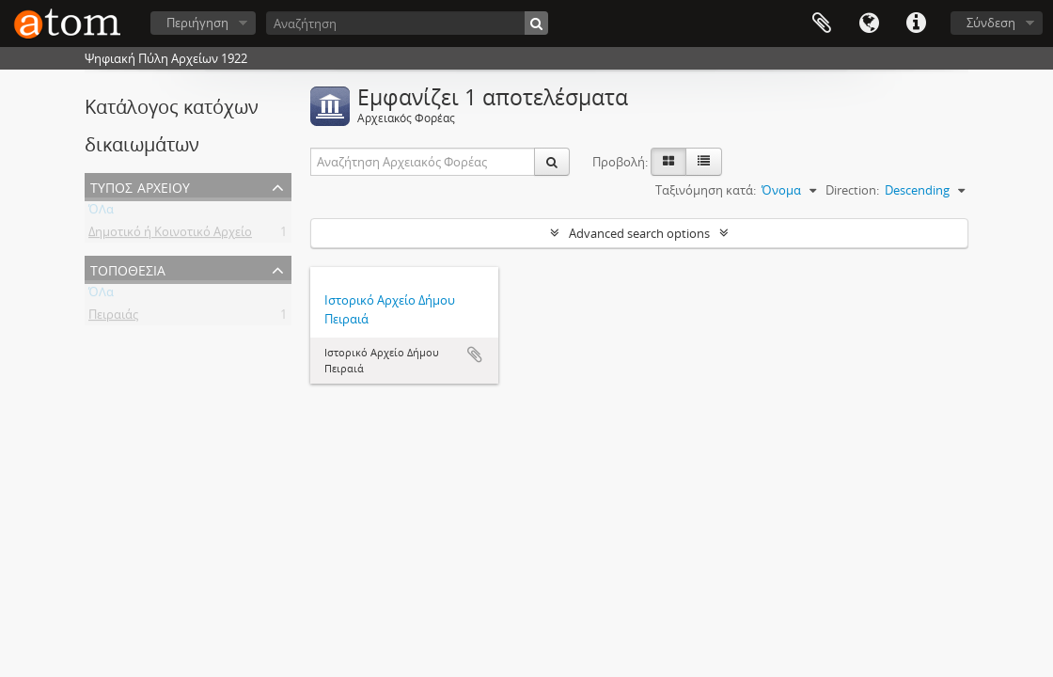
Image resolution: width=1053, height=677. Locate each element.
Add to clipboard (474, 354)
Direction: (852, 189)
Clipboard (821, 23)
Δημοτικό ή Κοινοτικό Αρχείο (170, 235)
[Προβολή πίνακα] (703, 162)
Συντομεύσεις (915, 23)
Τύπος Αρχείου (140, 185)
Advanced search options (639, 233)
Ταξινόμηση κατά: (705, 189)
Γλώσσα (868, 23)
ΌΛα (101, 212)
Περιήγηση (197, 22)
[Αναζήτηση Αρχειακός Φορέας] (423, 162)
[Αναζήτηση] (407, 23)
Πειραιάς (113, 317)
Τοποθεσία (127, 268)
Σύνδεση (991, 22)
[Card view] (668, 162)
